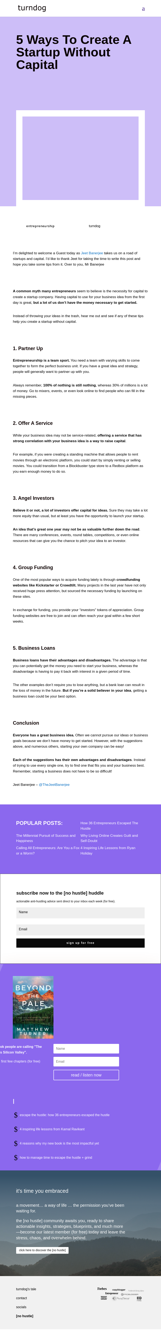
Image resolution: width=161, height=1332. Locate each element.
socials (21, 1305)
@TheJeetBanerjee (54, 785)
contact (21, 1296)
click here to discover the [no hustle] (42, 1248)
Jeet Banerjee (92, 253)
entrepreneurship (40, 226)
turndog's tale (26, 1287)
